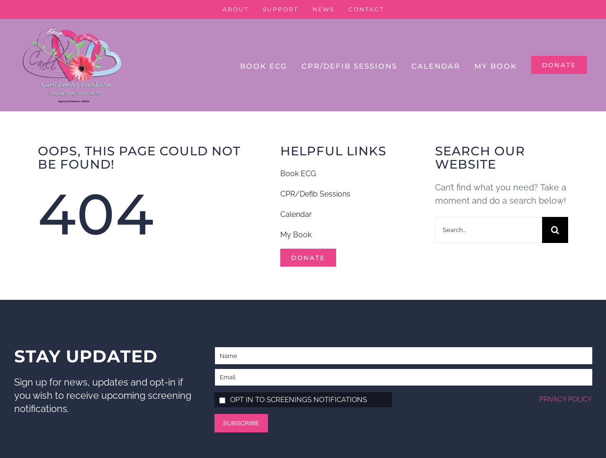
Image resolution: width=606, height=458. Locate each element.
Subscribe (241, 423)
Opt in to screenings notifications (298, 399)
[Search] (555, 230)
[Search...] (488, 230)
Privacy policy (565, 399)
